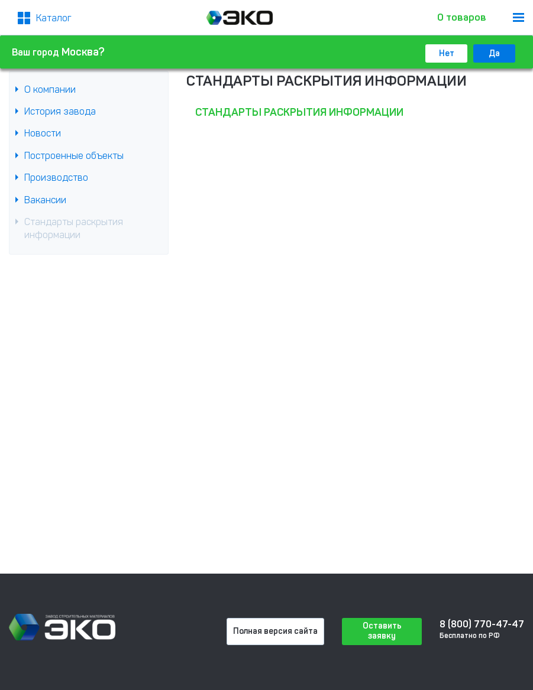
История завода (60, 111)
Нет (446, 53)
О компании (50, 89)
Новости (42, 133)
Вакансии (45, 200)
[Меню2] (44, 18)
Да (494, 53)
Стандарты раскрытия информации (73, 228)
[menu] (518, 17)
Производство (56, 177)
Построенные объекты (74, 155)
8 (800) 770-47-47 (482, 624)
